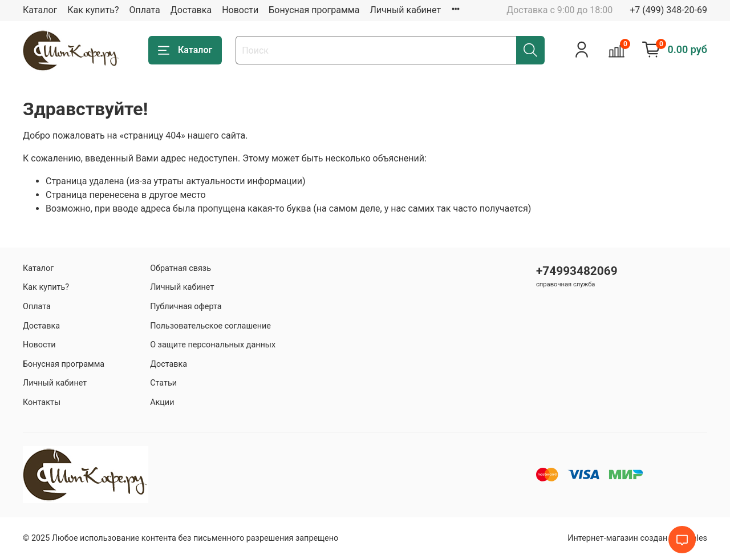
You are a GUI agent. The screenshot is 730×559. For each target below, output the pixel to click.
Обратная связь (180, 268)
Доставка (191, 10)
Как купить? (93, 10)
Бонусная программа (314, 10)
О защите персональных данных (212, 345)
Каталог (40, 10)
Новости (240, 10)
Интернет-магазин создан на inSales (637, 538)
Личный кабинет (405, 10)
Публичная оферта (186, 306)
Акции (162, 402)
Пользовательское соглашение (210, 326)
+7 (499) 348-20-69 (668, 10)
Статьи (163, 383)
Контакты (41, 402)
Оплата (144, 10)
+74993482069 (577, 271)
